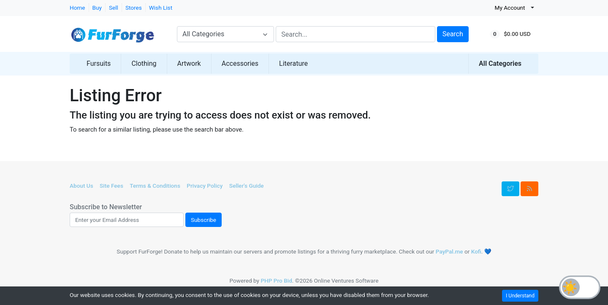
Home (77, 7)
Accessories (240, 63)
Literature (293, 63)
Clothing (143, 63)
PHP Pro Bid (276, 280)
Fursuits (99, 63)
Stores (133, 7)
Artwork (189, 63)
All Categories (500, 63)
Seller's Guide (246, 185)
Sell (113, 7)
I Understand (520, 296)
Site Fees (111, 185)
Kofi (476, 251)
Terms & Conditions (155, 185)
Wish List (160, 7)
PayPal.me (449, 251)
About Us (81, 185)
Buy (97, 7)
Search (452, 34)
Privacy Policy (205, 185)
